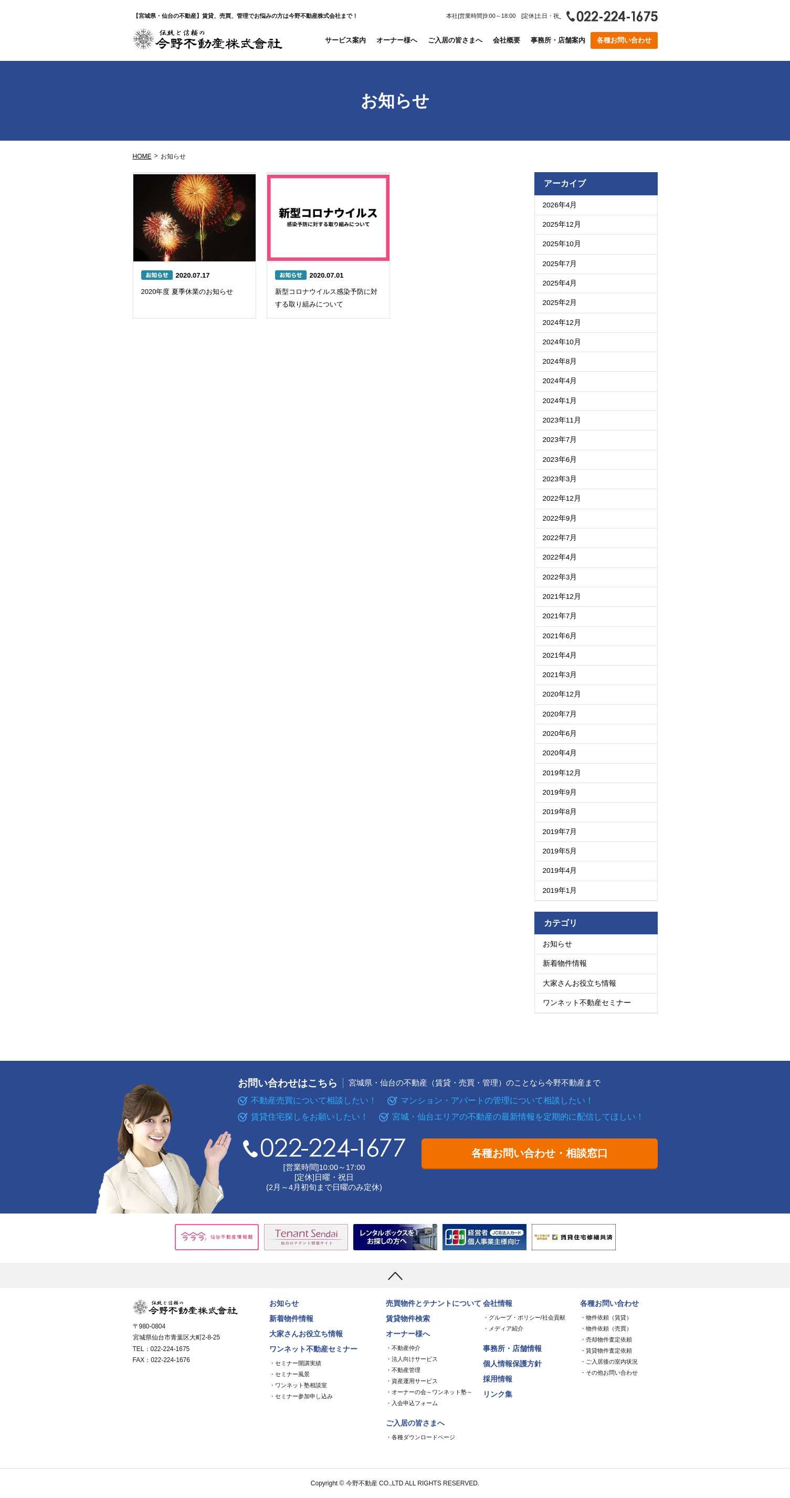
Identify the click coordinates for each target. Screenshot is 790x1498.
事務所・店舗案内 (558, 40)
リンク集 (497, 1394)
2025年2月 (560, 303)
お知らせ (557, 944)
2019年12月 (562, 773)
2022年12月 (562, 498)
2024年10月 (562, 342)
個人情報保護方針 (512, 1364)
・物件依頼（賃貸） (606, 1317)
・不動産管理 (403, 1370)
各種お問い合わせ (624, 40)
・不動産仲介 (403, 1348)
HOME (142, 156)
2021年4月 (560, 655)
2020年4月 (560, 753)
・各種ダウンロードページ (420, 1437)
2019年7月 (560, 832)
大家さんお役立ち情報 (579, 983)
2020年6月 (560, 733)
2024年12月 (562, 322)
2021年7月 (560, 616)
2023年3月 (560, 479)
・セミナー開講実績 (295, 1363)
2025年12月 (562, 224)
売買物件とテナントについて (433, 1303)
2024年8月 (560, 361)
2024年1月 (560, 401)
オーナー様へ (396, 40)
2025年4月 (560, 283)
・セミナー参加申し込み (301, 1396)
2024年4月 (560, 381)
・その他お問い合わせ (609, 1372)
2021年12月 (562, 596)
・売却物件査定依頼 (606, 1339)
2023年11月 (562, 420)
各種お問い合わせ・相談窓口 (539, 1153)
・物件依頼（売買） (606, 1328)
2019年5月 (560, 851)
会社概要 (506, 40)
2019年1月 (560, 890)
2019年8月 (560, 812)
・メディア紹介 (503, 1328)
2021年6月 (560, 636)
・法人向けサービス (412, 1359)
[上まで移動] (395, 1275)
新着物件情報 (565, 963)
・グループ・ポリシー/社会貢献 (524, 1317)
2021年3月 (560, 675)
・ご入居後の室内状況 (609, 1361)
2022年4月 (560, 557)
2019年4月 (560, 870)
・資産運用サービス (412, 1381)
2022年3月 (560, 577)
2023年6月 (560, 459)
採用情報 (497, 1379)
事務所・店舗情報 (512, 1349)
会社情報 (497, 1303)
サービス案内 (345, 40)
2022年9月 (560, 518)
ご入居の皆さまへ (455, 40)
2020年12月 (562, 694)
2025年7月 (560, 264)
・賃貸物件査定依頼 (606, 1350)
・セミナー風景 (289, 1374)
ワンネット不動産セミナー (587, 1003)
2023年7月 (560, 440)
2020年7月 (560, 714)
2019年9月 (560, 792)
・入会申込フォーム (412, 1403)
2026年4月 (560, 205)
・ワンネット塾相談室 (298, 1385)
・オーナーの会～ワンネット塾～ (429, 1392)
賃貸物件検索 (408, 1319)
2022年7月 (560, 538)
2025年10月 (562, 244)
